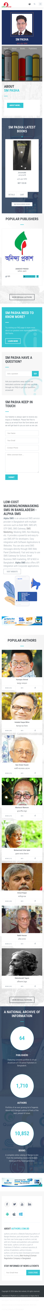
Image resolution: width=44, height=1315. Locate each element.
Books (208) (8, 901)
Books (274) (8, 816)
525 (7, 276)
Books (22, 48)
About (14, 48)
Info (22, 688)
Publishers (33, 48)
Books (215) (8, 858)
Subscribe (33, 1272)
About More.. (15, 105)
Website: (7, 79)
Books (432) (8, 688)
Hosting (34, 1300)
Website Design (15, 1300)
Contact (7, 54)
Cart (22, 195)
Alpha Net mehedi (20, 1291)
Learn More (13, 341)
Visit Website (12, 571)
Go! (35, 373)
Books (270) (8, 773)
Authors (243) (29, 276)
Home (6, 48)
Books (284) (8, 730)
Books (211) (8, 944)
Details (11, 195)
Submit (11, 477)
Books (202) (8, 986)
